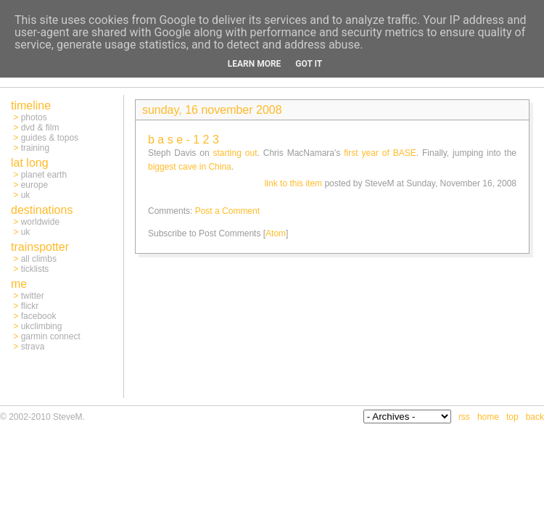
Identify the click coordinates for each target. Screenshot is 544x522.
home (488, 417)
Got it (308, 64)
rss (464, 417)
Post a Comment (227, 211)
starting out (235, 153)
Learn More (254, 64)
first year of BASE (380, 153)
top (512, 417)
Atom (275, 233)
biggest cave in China (189, 167)
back (535, 417)
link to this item (293, 183)
